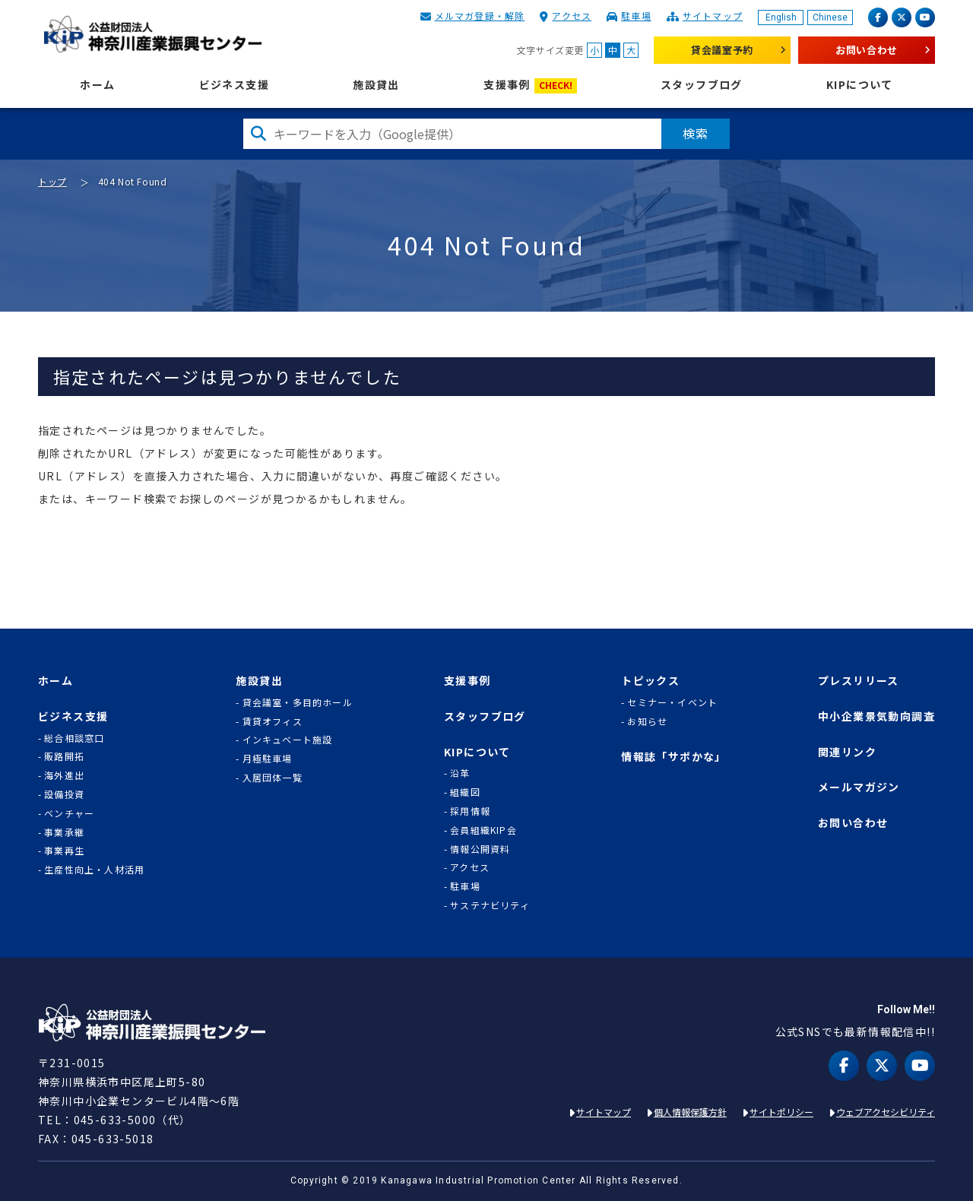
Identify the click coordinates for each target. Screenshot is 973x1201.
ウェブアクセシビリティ (885, 1111)
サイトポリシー (781, 1111)
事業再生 (64, 851)
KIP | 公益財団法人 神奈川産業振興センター (152, 34)
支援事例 (530, 85)
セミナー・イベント (672, 702)
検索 (695, 133)
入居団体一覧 (272, 778)
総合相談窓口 (74, 738)
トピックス (650, 680)
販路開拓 (64, 756)
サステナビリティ (490, 905)
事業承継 (64, 832)
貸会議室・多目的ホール (297, 702)
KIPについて (859, 85)
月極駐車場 (267, 759)
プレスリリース (858, 680)
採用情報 (470, 811)
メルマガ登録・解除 (480, 15)
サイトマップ (713, 15)
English (781, 17)
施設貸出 (376, 85)
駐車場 (636, 15)
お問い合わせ (866, 50)
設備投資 (64, 794)
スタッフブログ (702, 85)
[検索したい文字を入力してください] (452, 134)
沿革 (460, 773)
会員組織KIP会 (483, 830)
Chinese (830, 17)
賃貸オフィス (272, 721)
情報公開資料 (480, 849)
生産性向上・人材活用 (94, 870)
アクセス (571, 15)
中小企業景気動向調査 (876, 716)
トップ (52, 181)
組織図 (465, 792)
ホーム (97, 85)
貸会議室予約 (722, 50)
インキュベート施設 (287, 740)
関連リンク (847, 752)
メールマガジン (859, 787)
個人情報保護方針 (690, 1111)
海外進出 (64, 775)
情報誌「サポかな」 (674, 756)
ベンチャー (69, 813)
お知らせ (647, 721)
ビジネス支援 (234, 85)
